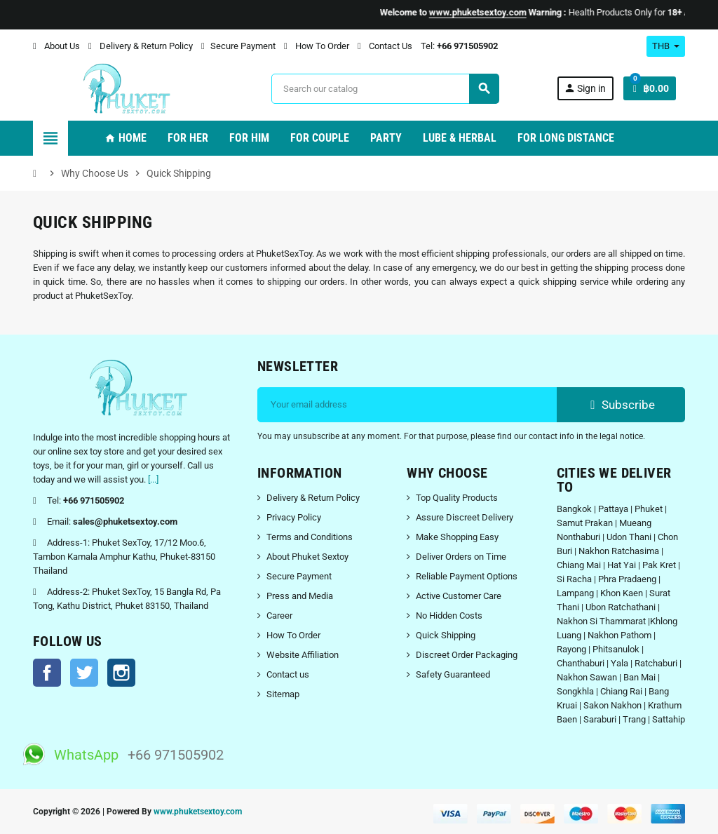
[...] (153, 479)
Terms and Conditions (309, 537)
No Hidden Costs (449, 615)
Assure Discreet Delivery (464, 517)
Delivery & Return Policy (140, 46)
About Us (56, 46)
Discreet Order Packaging (466, 655)
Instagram (121, 673)
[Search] (385, 89)
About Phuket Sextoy (307, 556)
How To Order (316, 46)
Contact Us (385, 46)
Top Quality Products (457, 497)
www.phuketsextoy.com (198, 811)
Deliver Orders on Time (461, 556)
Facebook (47, 673)
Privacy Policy (293, 517)
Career (279, 615)
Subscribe (621, 405)
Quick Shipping (445, 635)
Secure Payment (238, 46)
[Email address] (407, 404)
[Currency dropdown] (665, 46)
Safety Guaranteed (453, 674)
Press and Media (299, 596)
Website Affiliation (302, 655)
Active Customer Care (458, 596)
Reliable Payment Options (466, 576)
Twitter (84, 673)
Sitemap (282, 694)
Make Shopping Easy (457, 537)
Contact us (287, 674)
